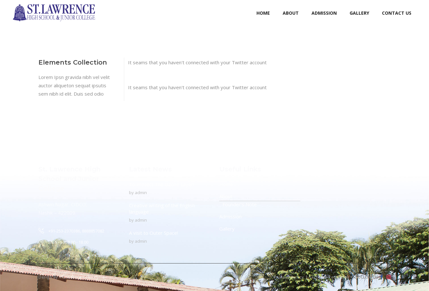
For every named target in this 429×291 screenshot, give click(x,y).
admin (141, 192)
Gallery (227, 228)
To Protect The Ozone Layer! (161, 184)
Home (226, 184)
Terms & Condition (329, 277)
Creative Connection (85, 277)
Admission (230, 216)
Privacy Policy (289, 277)
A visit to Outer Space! (153, 233)
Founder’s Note (240, 204)
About (225, 196)
